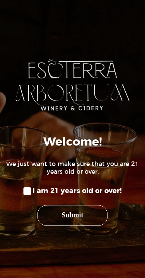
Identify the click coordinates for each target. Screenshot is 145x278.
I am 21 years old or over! (77, 191)
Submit (72, 215)
